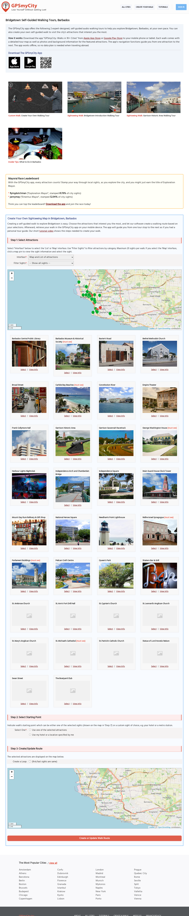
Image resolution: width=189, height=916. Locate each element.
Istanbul (61, 877)
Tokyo (137, 877)
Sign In (181, 7)
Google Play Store (113, 38)
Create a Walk (121, 904)
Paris (98, 884)
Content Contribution (112, 910)
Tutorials (163, 7)
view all (53, 852)
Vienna (137, 888)
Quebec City (140, 862)
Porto (98, 888)
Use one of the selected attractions (48, 719)
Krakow (61, 880)
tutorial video (46, 231)
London (100, 859)
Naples (99, 877)
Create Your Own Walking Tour (35, 116)
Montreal (100, 866)
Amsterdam (25, 859)
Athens (22, 862)
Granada (61, 873)
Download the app (55, 204)
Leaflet (151, 329)
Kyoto (60, 884)
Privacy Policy (153, 904)
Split (136, 873)
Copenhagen (25, 888)
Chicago (23, 884)
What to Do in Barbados (30, 162)
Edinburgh (62, 866)
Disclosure (90, 910)
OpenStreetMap (164, 329)
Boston (22, 873)
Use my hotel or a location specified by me (51, 723)
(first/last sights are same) (43, 750)
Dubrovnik (62, 862)
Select (23, 369)
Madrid (99, 862)
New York (101, 880)
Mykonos (100, 873)
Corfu (60, 859)
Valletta (138, 880)
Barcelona (24, 866)
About (77, 904)
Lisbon (60, 888)
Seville (137, 869)
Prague (137, 859)
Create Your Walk (144, 7)
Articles (137, 904)
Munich (100, 869)
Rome (137, 866)
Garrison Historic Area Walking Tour (159, 116)
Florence (61, 869)
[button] (100, 308)
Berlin (22, 869)
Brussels (23, 877)
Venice (137, 884)
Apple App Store (92, 38)
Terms (77, 910)
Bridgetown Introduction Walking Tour (101, 116)
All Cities (126, 7)
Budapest (24, 880)
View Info (33, 369)
